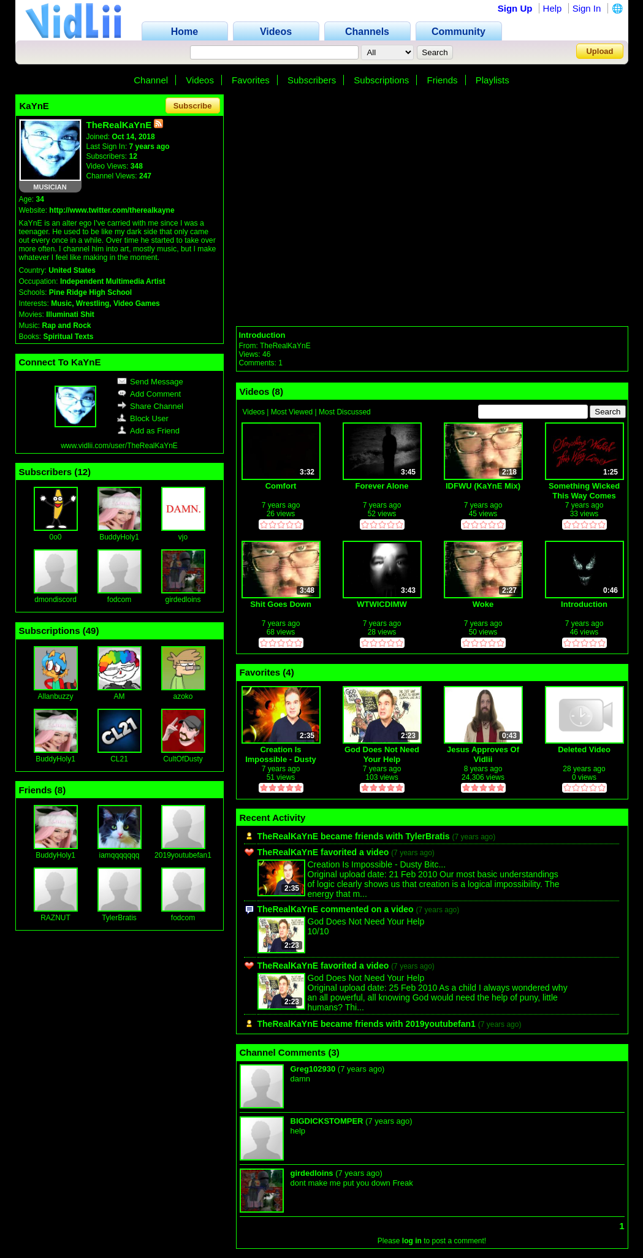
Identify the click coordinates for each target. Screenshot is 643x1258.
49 (91, 630)
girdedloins (182, 599)
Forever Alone (382, 485)
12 (82, 472)
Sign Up (515, 8)
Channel (151, 80)
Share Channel (150, 406)
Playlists (492, 80)
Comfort (281, 485)
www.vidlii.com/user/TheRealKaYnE (119, 445)
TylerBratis (119, 917)
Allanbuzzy (55, 696)
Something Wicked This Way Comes (584, 490)
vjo (183, 537)
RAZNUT (55, 917)
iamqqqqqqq (119, 855)
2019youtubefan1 (182, 855)
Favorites (251, 80)
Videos (200, 80)
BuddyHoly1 (119, 537)
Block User (143, 418)
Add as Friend (148, 430)
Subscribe (192, 105)
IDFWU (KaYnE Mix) (483, 485)
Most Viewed (292, 412)
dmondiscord (55, 599)
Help (552, 8)
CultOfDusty (183, 759)
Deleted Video (584, 749)
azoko (182, 696)
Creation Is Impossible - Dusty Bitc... (377, 864)
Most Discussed (345, 412)
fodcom (119, 599)
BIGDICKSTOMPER (327, 1121)
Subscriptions (381, 80)
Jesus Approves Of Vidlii (483, 754)
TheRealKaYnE (285, 345)
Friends (442, 80)
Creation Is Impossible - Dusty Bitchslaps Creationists (280, 754)
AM (119, 696)
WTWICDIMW (382, 604)
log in (412, 1241)
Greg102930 (313, 1068)
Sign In (587, 8)
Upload (599, 51)
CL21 (119, 759)
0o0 (55, 537)
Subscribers (311, 80)
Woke (483, 604)
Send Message (150, 381)
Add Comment (149, 393)
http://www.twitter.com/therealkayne (111, 210)
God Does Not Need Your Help (381, 754)
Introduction (262, 335)
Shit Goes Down (280, 604)
